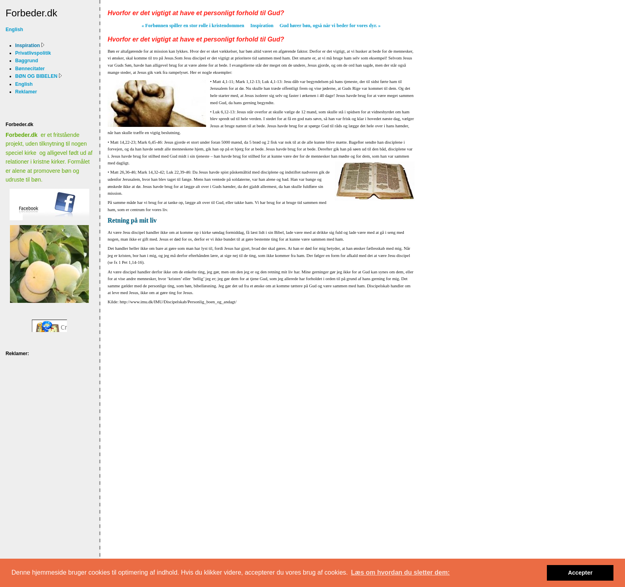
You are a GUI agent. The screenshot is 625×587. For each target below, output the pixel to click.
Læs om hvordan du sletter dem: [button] (400, 572)
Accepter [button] (580, 572)
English (14, 29)
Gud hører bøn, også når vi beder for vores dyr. (330, 25)
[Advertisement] (30, 384)
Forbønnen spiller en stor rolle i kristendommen (193, 25)
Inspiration (261, 25)
